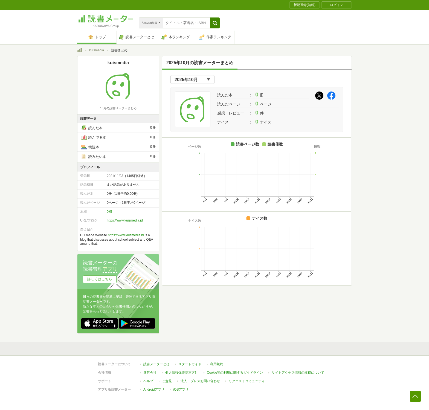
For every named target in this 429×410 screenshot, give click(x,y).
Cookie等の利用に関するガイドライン (235, 372)
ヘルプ (148, 381)
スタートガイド (189, 364)
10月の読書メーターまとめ (118, 108)
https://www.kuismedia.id (125, 220)
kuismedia (96, 50)
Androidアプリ (153, 389)
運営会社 (149, 372)
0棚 (109, 212)
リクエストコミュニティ (247, 381)
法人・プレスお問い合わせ (200, 381)
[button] (215, 22)
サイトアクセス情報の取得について (298, 372)
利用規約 (216, 364)
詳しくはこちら (99, 279)
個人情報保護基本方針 (181, 372)
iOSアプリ (181, 389)
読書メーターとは (156, 364)
